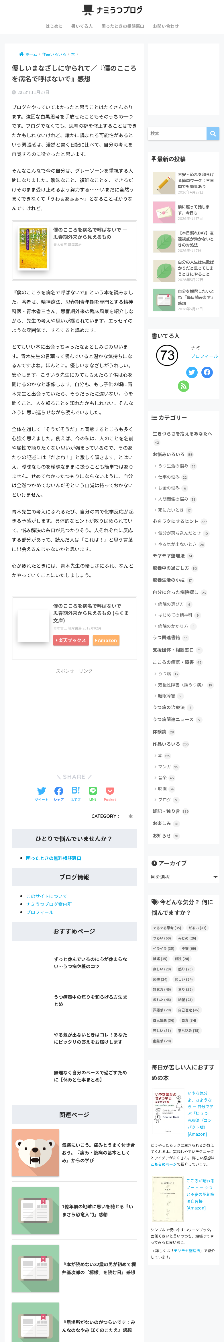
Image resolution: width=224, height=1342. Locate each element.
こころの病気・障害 (179, 675)
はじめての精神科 (179, 627)
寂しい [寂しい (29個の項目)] (162, 986)
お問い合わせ (166, 26)
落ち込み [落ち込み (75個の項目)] (189, 1047)
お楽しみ (167, 840)
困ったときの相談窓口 (122, 26)
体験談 (164, 747)
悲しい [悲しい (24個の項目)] (184, 996)
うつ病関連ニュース (179, 734)
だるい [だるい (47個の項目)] (197, 944)
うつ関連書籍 (172, 650)
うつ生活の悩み (177, 475)
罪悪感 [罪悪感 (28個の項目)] (162, 1027)
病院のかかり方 (177, 638)
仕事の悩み (173, 486)
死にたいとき (175, 519)
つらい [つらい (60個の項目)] (162, 955)
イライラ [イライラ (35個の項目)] (163, 965)
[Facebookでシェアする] (59, 796)
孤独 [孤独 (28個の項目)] (182, 975)
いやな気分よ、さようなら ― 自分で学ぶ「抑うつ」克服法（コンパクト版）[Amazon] (200, 1130)
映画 (166, 804)
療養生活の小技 (174, 591)
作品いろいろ (172, 759)
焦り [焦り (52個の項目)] (185, 1006)
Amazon (107, 641)
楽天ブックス (72, 641)
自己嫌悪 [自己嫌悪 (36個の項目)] (163, 1037)
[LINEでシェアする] (93, 796)
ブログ (169, 815)
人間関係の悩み (177, 508)
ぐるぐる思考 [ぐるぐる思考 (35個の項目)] (167, 944)
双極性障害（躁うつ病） (186, 698)
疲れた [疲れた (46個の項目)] (162, 1017)
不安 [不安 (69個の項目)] (189, 965)
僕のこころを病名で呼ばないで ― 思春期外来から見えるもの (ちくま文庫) (91, 613)
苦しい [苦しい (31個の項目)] (162, 1047)
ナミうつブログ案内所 (50, 905)
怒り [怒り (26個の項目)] (185, 986)
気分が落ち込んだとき (184, 542)
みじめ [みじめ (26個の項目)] (187, 955)
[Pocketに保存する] (110, 796)
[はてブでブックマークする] (75, 796)
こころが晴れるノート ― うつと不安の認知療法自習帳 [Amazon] (200, 1211)
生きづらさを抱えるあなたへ (182, 446)
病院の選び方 (175, 615)
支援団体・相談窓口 (179, 662)
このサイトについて (48, 897)
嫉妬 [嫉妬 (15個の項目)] (160, 975)
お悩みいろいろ (174, 463)
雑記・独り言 (172, 827)
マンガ (169, 782)
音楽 (166, 793)
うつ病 (169, 687)
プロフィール (40, 913)
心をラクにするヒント (181, 530)
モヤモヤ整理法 (174, 565)
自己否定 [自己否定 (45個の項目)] (189, 1027)
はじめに (54, 26)
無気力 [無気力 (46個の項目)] (162, 1006)
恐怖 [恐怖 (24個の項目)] (160, 996)
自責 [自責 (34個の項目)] (189, 1037)
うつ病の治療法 (174, 721)
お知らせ (167, 853)
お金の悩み (173, 497)
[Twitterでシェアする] (41, 796)
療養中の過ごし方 (177, 578)
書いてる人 (82, 26)
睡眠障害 (171, 709)
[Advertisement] (74, 719)
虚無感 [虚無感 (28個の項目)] (162, 1058)
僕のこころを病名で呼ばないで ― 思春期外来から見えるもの (89, 233)
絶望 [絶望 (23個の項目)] (185, 1017)
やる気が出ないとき (181, 553)
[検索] (213, 133)
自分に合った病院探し (181, 604)
